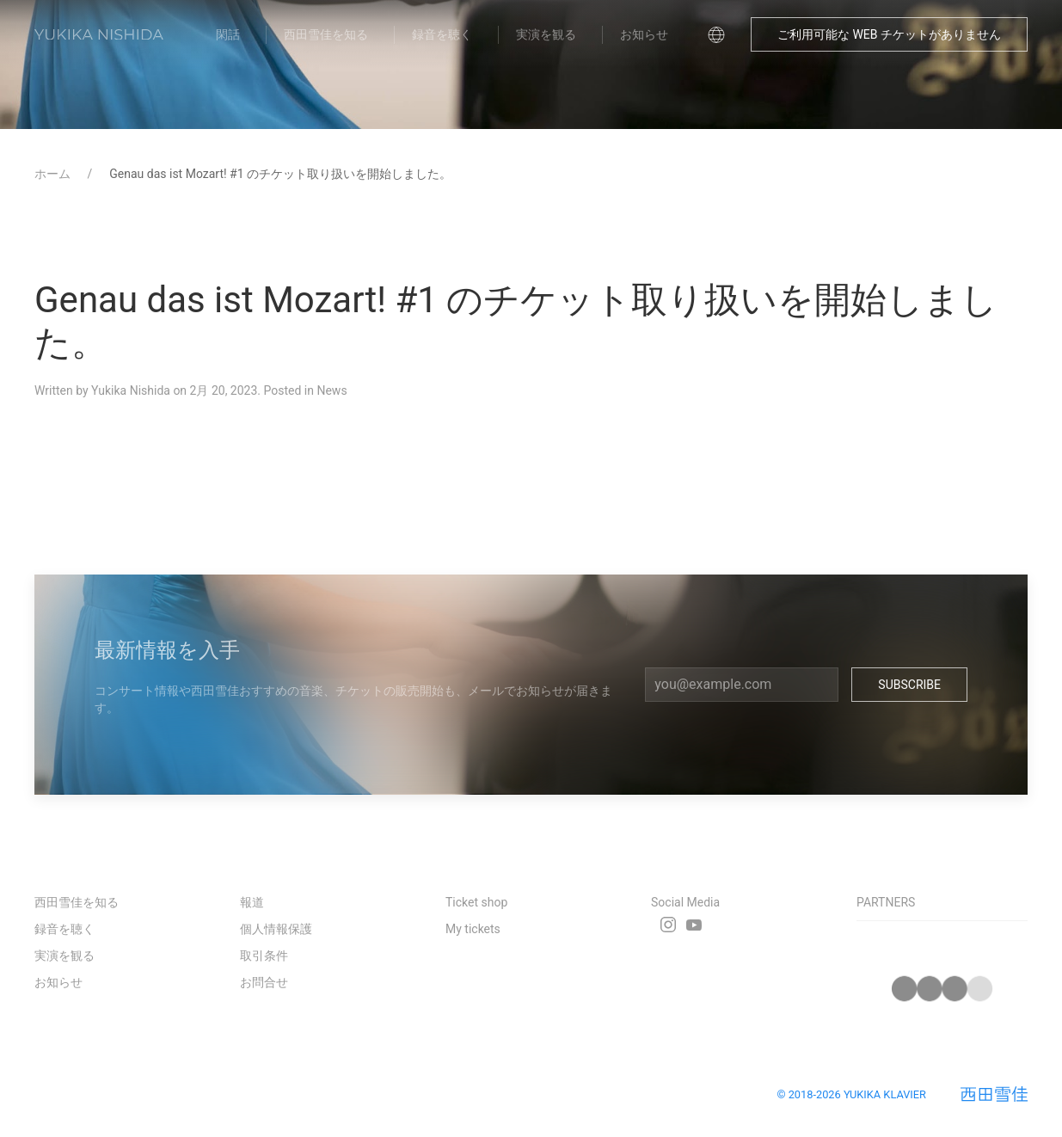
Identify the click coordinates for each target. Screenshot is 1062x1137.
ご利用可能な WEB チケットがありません (889, 34)
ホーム (53, 174)
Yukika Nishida (130, 390)
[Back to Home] (98, 34)
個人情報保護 (276, 929)
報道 (252, 902)
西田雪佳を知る (326, 34)
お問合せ (264, 982)
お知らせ (644, 34)
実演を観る (546, 34)
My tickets (472, 929)
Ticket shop (476, 902)
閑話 (228, 34)
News (331, 390)
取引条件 (264, 955)
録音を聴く (442, 34)
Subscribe (909, 684)
